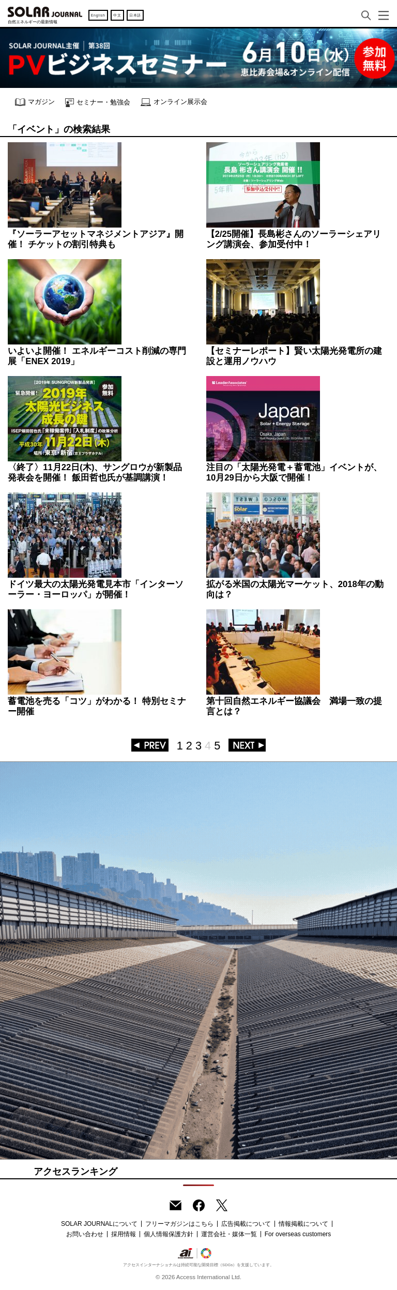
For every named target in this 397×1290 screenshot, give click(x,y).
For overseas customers (298, 1234)
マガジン (35, 102)
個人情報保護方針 (168, 1234)
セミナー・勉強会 (97, 102)
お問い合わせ (84, 1234)
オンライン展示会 (174, 102)
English (98, 15)
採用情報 (123, 1234)
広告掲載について (246, 1223)
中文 (117, 15)
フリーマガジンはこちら (179, 1223)
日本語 (135, 15)
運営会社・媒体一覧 (229, 1234)
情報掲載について (303, 1223)
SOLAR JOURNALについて (99, 1223)
